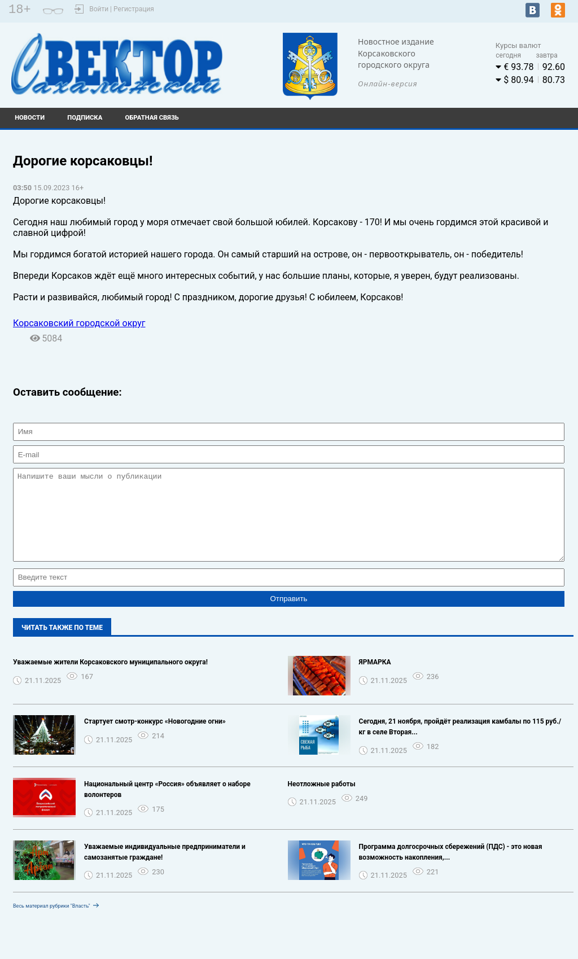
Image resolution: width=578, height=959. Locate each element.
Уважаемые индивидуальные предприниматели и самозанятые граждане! (165, 869)
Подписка (84, 117)
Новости (30, 117)
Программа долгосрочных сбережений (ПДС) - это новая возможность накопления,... (450, 869)
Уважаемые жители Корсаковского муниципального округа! (110, 679)
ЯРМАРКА (375, 679)
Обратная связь (152, 117)
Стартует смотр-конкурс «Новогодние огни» (155, 738)
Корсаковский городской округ (79, 323)
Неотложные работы (322, 801)
